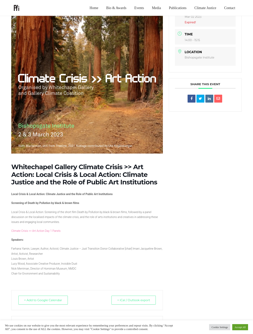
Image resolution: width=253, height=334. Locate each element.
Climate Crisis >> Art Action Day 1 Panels (35, 230)
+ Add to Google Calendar (43, 300)
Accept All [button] (240, 327)
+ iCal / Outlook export (133, 300)
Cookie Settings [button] (219, 327)
